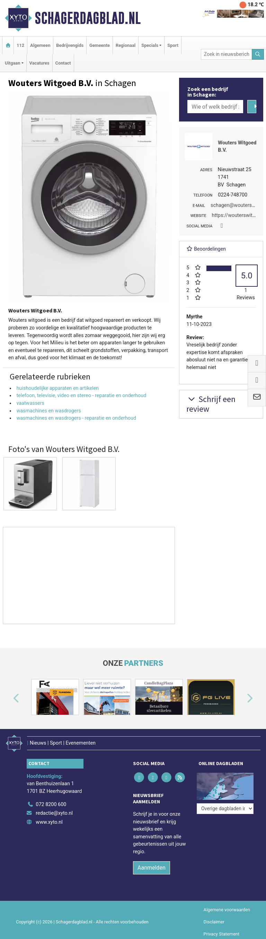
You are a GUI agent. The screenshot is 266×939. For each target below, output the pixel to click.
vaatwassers (30, 403)
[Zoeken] (258, 54)
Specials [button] (149, 45)
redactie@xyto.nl (54, 813)
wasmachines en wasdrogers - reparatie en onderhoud (76, 418)
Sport (172, 45)
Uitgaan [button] (12, 63)
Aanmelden (152, 867)
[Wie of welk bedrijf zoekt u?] (215, 106)
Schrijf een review (211, 404)
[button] (8, 698)
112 (20, 45)
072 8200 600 (51, 804)
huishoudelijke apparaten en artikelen (57, 388)
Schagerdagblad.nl (88, 18)
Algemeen (40, 45)
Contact (63, 63)
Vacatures (39, 63)
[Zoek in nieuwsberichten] (226, 54)
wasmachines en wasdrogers (48, 411)
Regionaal (125, 45)
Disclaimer (214, 921)
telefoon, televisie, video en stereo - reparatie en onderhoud (81, 396)
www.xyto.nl (49, 822)
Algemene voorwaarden (227, 909)
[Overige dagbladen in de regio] (225, 808)
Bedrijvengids (69, 45)
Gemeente (99, 45)
